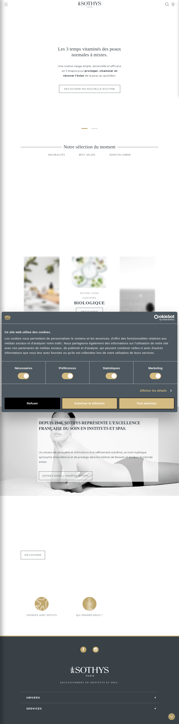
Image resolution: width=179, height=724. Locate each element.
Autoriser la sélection (89, 403)
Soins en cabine (122, 160)
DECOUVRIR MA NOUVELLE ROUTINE (89, 88)
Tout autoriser (147, 403)
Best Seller (87, 160)
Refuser (32, 403)
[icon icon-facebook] (83, 650)
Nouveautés (54, 160)
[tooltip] (167, 4)
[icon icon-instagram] (96, 650)
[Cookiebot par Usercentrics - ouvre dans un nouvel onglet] (157, 318)
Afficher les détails (153, 390)
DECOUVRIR (34, 560)
